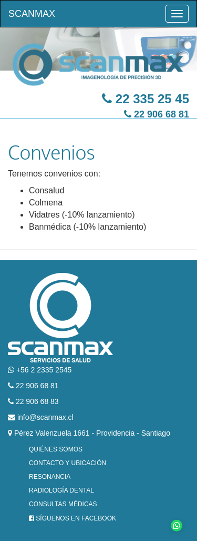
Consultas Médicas (63, 504)
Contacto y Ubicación (67, 463)
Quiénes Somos (55, 449)
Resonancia (49, 476)
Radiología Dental (61, 490)
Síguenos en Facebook (72, 518)
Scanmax (31, 13)
